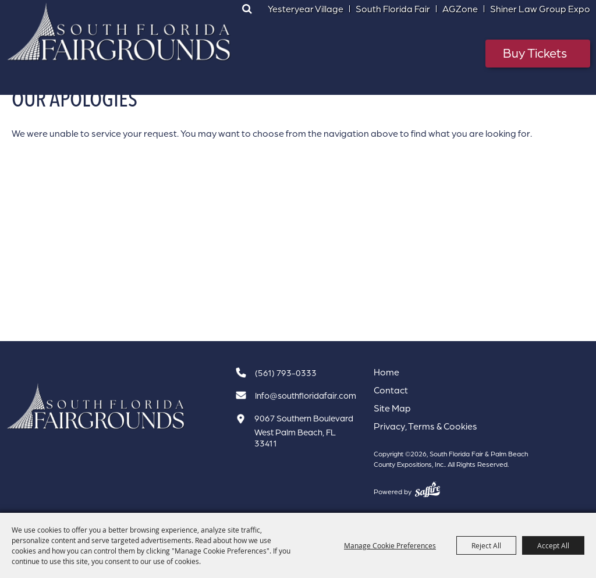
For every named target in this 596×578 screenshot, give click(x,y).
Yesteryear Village (305, 9)
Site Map (392, 408)
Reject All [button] (486, 545)
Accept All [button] (553, 545)
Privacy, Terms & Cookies (425, 426)
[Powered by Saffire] (427, 489)
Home (386, 372)
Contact (391, 390)
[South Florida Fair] (96, 406)
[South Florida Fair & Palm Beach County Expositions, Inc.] (119, 32)
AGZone (460, 9)
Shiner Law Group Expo (540, 9)
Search (247, 8)
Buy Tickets (535, 53)
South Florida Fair (393, 9)
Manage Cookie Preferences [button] (390, 545)
